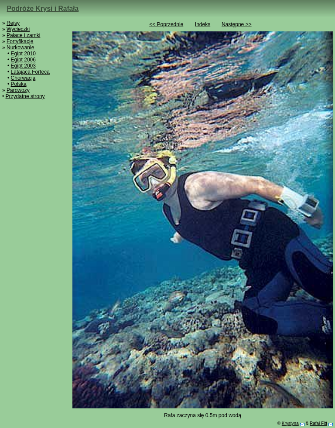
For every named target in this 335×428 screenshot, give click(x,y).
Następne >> (237, 24)
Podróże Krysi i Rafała (43, 8)
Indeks (202, 24)
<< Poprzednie (166, 24)
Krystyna (290, 423)
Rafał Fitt (318, 423)
